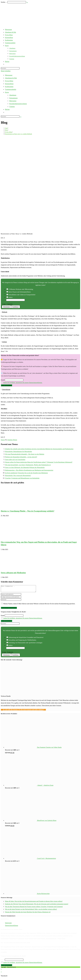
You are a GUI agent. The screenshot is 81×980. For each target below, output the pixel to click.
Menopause (8, 75)
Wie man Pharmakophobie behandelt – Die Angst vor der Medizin (24, 454)
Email (2, 380)
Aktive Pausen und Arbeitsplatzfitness (19, 292)
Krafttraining (9, 86)
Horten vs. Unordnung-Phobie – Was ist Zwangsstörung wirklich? (27, 511)
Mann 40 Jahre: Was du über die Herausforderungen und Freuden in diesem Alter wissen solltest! (34, 902)
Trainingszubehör (10, 89)
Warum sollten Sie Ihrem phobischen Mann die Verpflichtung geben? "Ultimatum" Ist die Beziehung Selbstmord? (38, 462)
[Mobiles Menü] (5, 71)
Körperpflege (9, 84)
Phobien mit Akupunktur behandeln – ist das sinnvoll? (21, 457)
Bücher (7, 109)
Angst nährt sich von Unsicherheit (15, 459)
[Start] (6, 128)
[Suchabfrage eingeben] (10, 68)
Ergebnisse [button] (15, 307)
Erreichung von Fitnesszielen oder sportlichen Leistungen (25, 644)
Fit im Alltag (9, 81)
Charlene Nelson (12, 440)
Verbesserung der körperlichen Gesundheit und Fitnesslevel (25, 638)
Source (3, 440)
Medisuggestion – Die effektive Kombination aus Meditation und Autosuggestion (29, 470)
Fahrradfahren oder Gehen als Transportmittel (21, 294)
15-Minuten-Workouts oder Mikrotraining (20, 289)
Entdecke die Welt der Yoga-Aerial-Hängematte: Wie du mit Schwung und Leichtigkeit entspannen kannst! (36, 905)
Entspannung (13, 98)
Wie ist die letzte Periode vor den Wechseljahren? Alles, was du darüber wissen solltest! (31, 910)
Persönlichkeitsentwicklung (18, 104)
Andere (10, 297)
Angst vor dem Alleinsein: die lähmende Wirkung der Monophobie (25, 467)
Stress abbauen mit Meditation (13, 573)
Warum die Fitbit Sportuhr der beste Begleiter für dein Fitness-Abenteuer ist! (28, 913)
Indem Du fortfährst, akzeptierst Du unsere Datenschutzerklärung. (22, 382)
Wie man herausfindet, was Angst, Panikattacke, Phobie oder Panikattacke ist (28, 465)
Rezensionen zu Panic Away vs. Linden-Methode (18, 134)
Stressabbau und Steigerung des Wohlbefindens (22, 641)
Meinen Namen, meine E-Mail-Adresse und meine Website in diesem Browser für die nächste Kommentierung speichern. (39, 605)
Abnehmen (12, 95)
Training (12, 106)
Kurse (7, 92)
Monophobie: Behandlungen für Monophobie (18, 451)
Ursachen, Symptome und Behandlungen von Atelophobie (22, 478)
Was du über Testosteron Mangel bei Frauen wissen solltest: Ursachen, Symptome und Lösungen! (34, 908)
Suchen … (4, 2)
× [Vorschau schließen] (1, 970)
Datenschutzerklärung (11, 927)
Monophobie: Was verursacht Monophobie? (18, 475)
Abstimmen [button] (6, 307)
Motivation (12, 101)
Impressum (8, 924)
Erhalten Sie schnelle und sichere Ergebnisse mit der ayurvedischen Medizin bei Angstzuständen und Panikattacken (39, 449)
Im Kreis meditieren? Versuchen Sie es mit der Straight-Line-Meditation (26, 473)
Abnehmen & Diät (11, 78)
